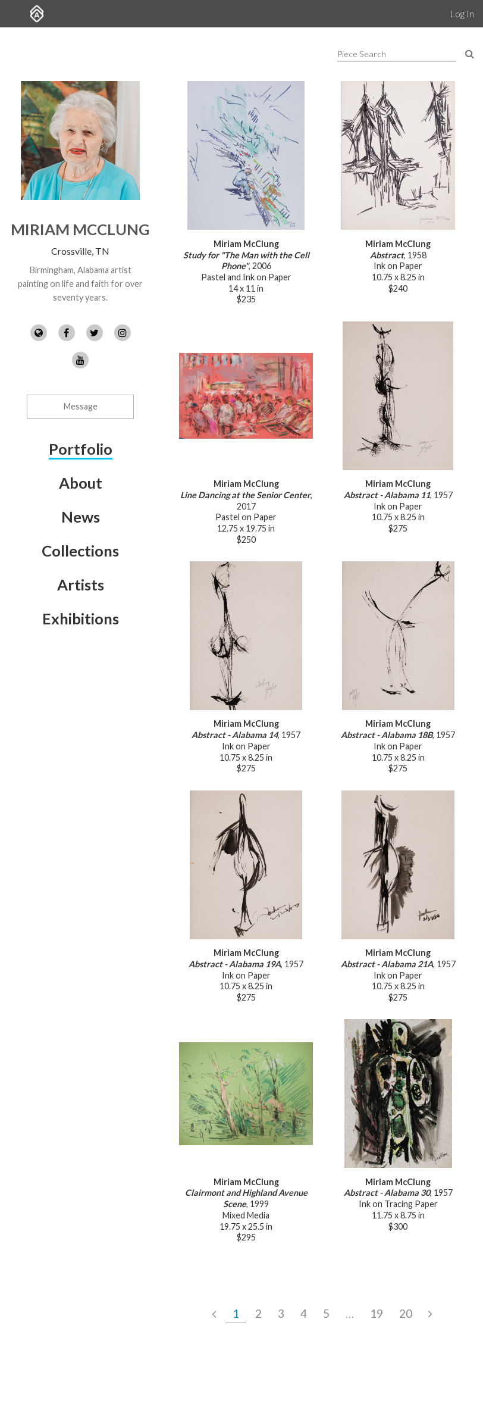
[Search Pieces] (469, 53)
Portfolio (80, 449)
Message (81, 406)
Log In (462, 13)
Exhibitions (80, 618)
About (80, 483)
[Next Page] (430, 1314)
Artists (80, 584)
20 (405, 1313)
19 (376, 1313)
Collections (80, 551)
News (80, 517)
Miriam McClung (80, 229)
